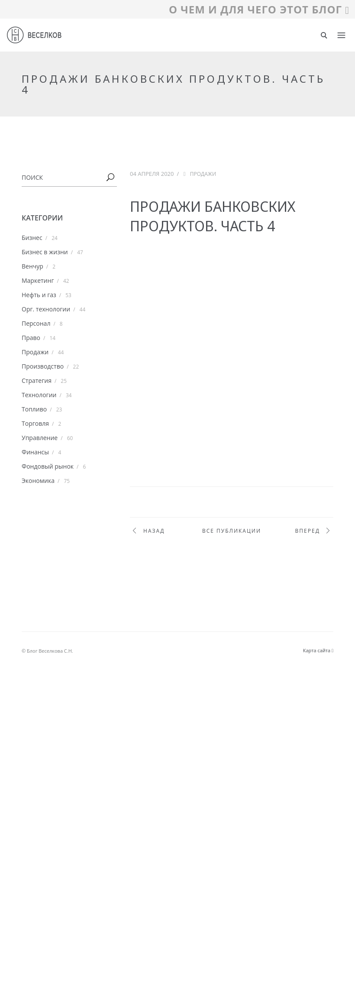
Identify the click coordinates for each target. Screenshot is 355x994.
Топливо (34, 409)
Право (31, 337)
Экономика (38, 480)
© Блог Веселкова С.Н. (47, 651)
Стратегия (37, 380)
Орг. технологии (46, 309)
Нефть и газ (39, 295)
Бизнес (32, 237)
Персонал (36, 323)
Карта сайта (318, 650)
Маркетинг (38, 280)
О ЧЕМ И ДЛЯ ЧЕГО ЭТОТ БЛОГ (259, 9)
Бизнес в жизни (45, 252)
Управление (40, 438)
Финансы (35, 452)
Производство (43, 366)
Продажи (35, 352)
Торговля (35, 423)
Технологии (39, 395)
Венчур (32, 266)
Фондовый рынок (48, 466)
